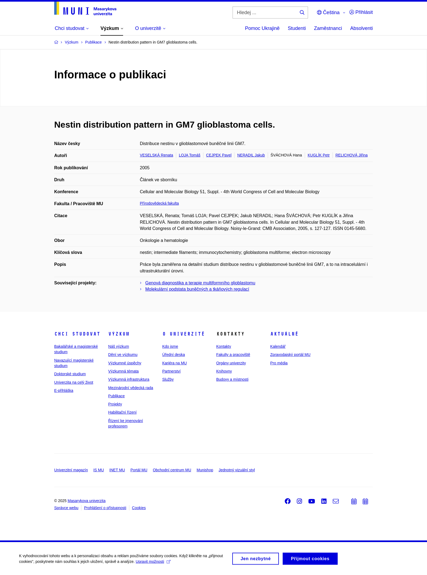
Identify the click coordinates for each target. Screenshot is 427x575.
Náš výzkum (118, 346)
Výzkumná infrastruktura (128, 379)
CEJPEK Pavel (218, 155)
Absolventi (361, 28)
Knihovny (224, 371)
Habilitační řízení (122, 412)
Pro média (279, 363)
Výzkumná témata (123, 371)
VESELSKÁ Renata (156, 155)
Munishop (205, 470)
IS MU (98, 470)
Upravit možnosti (153, 563)
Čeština (328, 12)
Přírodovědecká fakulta (159, 203)
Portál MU (138, 470)
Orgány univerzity (231, 363)
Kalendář (277, 346)
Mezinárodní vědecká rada (130, 388)
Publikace (116, 396)
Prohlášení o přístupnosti (105, 508)
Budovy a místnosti (232, 379)
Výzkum (118, 334)
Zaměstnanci (328, 28)
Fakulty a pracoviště (233, 354)
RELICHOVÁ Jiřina (351, 155)
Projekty (115, 404)
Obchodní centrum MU (172, 470)
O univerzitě (183, 334)
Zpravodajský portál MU (290, 354)
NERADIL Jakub (251, 155)
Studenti (297, 28)
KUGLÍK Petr (319, 155)
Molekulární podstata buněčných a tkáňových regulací (197, 289)
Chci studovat (77, 334)
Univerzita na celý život (73, 382)
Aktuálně (284, 334)
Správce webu (66, 508)
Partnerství (171, 371)
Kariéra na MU (174, 363)
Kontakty (223, 346)
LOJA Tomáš (189, 155)
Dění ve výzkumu (122, 354)
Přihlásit (361, 12)
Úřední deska (173, 354)
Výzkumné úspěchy (124, 363)
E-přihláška (63, 390)
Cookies (139, 508)
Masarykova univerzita (86, 501)
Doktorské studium (70, 374)
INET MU (117, 470)
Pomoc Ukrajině (262, 28)
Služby (168, 379)
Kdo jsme (170, 346)
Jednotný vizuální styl (237, 470)
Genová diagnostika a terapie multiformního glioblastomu (200, 283)
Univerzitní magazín (71, 470)
